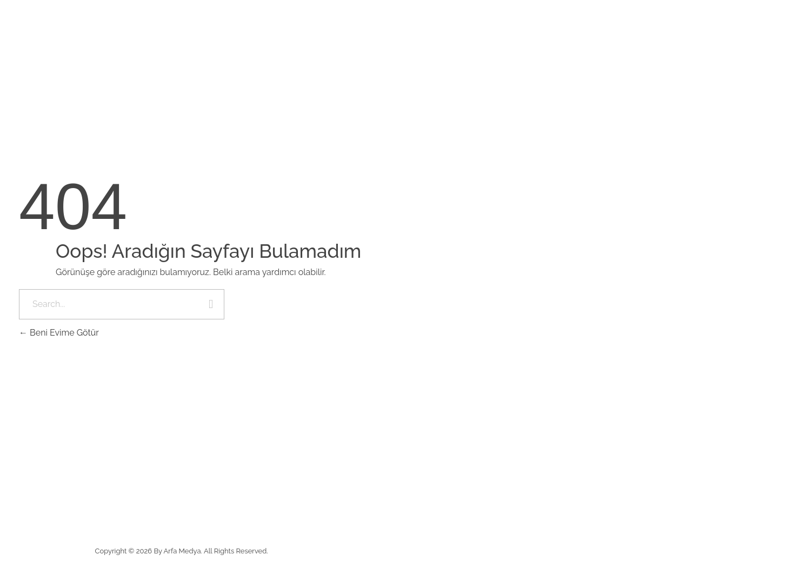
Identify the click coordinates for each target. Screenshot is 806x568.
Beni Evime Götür (59, 333)
